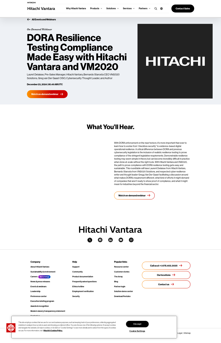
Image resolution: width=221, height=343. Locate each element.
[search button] (155, 8)
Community (77, 272)
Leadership (35, 291)
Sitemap (187, 333)
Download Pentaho (122, 296)
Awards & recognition (39, 306)
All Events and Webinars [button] (41, 19)
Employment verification (83, 291)
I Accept (137, 324)
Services (127, 8)
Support (76, 267)
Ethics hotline (78, 286)
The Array (118, 276)
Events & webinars (38, 286)
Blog (116, 281)
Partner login (119, 286)
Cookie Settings (137, 331)
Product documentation (82, 276)
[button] (160, 8)
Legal (179, 333)
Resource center (121, 267)
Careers (34, 276)
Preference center (38, 296)
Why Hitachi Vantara (76, 8)
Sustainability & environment (42, 272)
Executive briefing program (42, 301)
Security (76, 296)
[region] (94, 327)
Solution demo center (123, 291)
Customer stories (121, 272)
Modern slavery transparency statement (47, 311)
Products (94, 8)
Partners (143, 8)
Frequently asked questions (84, 281)
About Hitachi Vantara (39, 267)
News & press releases (40, 281)
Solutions (111, 8)
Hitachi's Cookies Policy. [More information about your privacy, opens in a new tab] (53, 330)
